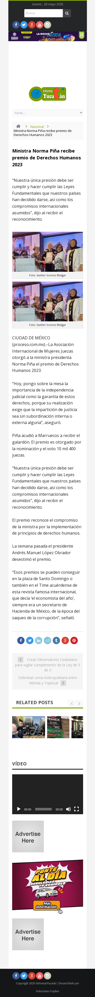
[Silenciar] (68, 809)
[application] (47, 794)
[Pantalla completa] (76, 809)
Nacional (37, 126)
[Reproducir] (18, 809)
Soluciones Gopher (47, 991)
